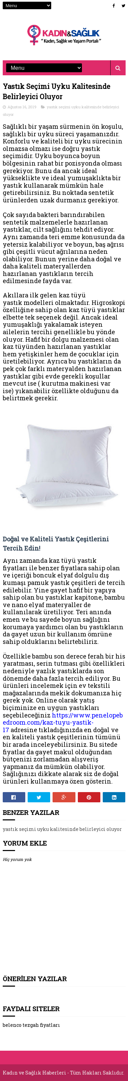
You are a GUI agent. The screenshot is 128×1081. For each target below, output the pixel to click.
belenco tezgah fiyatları (31, 1025)
